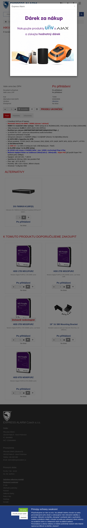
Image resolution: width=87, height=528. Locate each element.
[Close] (74, 6)
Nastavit (23, 517)
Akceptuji (23, 510)
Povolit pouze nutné (19, 514)
